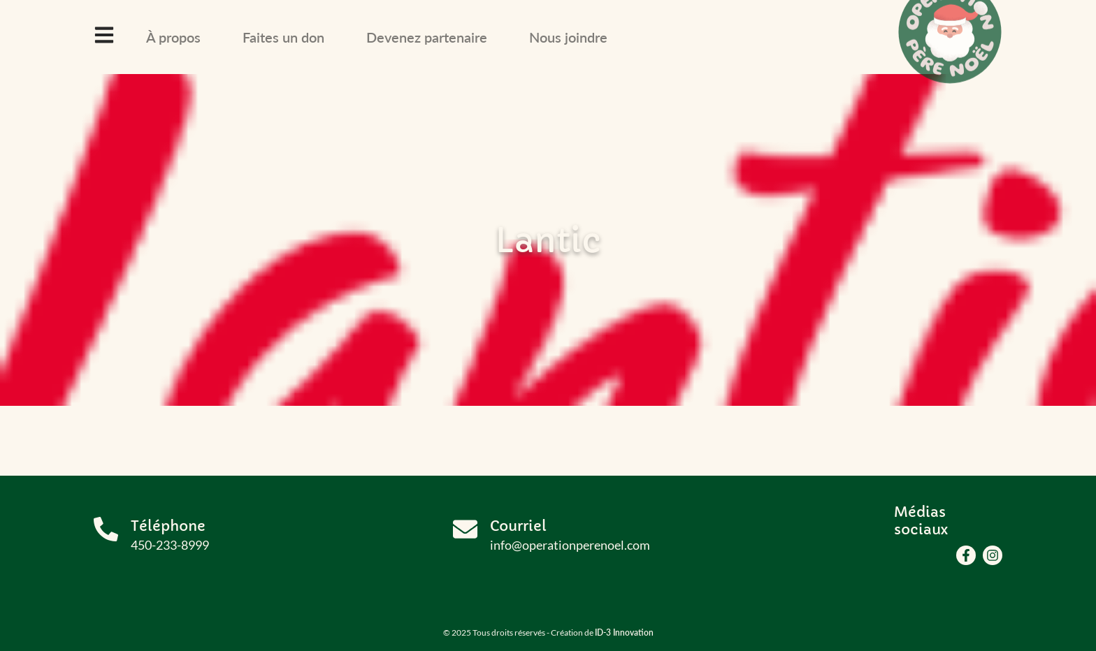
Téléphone (168, 526)
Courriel (518, 526)
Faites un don (283, 37)
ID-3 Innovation (624, 632)
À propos (173, 37)
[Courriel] (465, 529)
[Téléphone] (106, 529)
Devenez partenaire (426, 37)
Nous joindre (568, 37)
